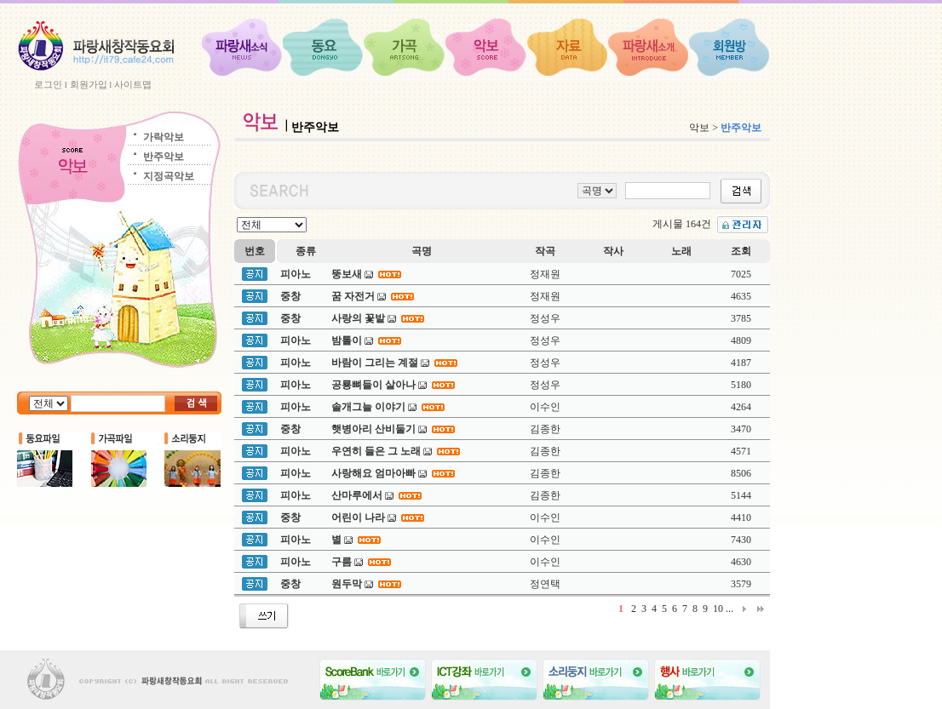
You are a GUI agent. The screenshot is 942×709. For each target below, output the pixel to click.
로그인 (48, 84)
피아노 (295, 274)
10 (718, 609)
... (729, 609)
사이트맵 (133, 84)
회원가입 (88, 84)
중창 (290, 296)
